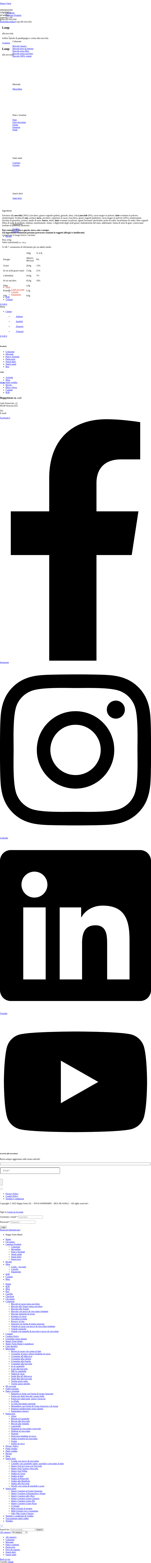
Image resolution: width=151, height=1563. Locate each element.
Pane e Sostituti (18, 1251)
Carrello (14, 1269)
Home (8, 1239)
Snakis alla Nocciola (20, 1483)
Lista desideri (12, 1346)
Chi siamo (10, 1242)
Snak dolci (17, 198)
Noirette (14, 1433)
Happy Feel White (19, 1471)
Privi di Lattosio (13, 1549)
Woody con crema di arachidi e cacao (27, 1486)
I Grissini (15, 1506)
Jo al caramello (18, 1366)
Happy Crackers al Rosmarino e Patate (28, 1493)
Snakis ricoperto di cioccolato (24, 1438)
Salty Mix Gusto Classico (22, 1513)
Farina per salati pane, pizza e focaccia (28, 1398)
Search (39, 1529)
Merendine (17, 89)
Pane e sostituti (12, 1544)
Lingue (9, 311)
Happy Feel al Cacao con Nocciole (26, 1466)
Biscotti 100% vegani (22, 56)
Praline (15, 231)
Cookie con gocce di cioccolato (25, 1461)
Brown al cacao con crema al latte (26, 1351)
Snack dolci (16, 1256)
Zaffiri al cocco (18, 1443)
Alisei (13, 1416)
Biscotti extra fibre (20, 51)
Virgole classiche (18, 1329)
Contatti (9, 1276)
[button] (75, 307)
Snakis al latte (17, 1476)
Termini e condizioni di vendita (19, 1516)
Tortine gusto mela (19, 1381)
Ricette (9, 1261)
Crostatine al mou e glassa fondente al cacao (30, 1353)
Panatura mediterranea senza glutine (27, 1408)
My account (11, 1386)
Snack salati (16, 1254)
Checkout (10, 1296)
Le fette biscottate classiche (23, 1403)
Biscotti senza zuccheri (22, 53)
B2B (8, 1274)
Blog (8, 1279)
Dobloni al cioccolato (20, 1431)
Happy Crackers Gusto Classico (25, 1498)
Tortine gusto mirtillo (20, 1383)
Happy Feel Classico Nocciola (24, 1468)
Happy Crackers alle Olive (23, 1496)
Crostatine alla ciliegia (21, 1358)
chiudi (10, 1562)
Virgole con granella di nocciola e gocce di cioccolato (35, 1331)
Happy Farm (5, 3)
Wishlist (9, 1521)
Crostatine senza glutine (16, 1339)
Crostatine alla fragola (21, 1361)
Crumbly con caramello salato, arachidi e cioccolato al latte (37, 1463)
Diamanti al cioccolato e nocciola (26, 1428)
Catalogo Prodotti (13, 1244)
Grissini (16, 165)
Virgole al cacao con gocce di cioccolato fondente (33, 1326)
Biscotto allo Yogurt (20, 1309)
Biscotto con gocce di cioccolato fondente (29, 1311)
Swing (14, 1441)
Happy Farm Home (14, 1341)
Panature (16, 127)
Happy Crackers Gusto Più (23, 1501)
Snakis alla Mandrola (20, 1481)
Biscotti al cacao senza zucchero (25, 1304)
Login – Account (18, 1266)
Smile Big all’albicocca (21, 1376)
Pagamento (16, 1271)
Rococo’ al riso (18, 1321)
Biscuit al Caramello (20, 1418)
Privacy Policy (12, 1446)
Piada (14, 130)
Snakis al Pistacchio (20, 1478)
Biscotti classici (19, 46)
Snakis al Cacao (18, 1473)
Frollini (15, 229)
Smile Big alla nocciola (21, 1378)
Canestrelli (16, 1426)
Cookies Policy (12, 1336)
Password (5, 1222)
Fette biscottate (19, 122)
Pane (14, 120)
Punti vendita (11, 1448)
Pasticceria (16, 1259)
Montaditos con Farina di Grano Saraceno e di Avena (34, 1406)
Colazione (15, 1246)
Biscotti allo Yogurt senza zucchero (26, 1306)
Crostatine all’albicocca (21, 1356)
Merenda (9, 1542)
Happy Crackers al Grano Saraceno (26, 1491)
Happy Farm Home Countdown (20, 1344)
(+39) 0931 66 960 (12, 411)
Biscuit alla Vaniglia (20, 1423)
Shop (8, 1264)
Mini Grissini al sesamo (21, 1508)
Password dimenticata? (10, 1230)
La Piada (15, 1401)
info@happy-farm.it (16, 413)
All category (11, 1537)
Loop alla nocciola (19, 1368)
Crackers (16, 163)
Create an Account (15, 1212)
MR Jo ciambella (18, 1371)
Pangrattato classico (20, 1411)
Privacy (48, 1189)
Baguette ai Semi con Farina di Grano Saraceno (32, 1393)
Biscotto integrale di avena (23, 1314)
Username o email (9, 1217)
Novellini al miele (19, 1319)
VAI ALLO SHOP (77, 1209)
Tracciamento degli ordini (17, 1518)
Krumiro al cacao (18, 1316)
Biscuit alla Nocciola (20, 1421)
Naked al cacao (18, 1373)
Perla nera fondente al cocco (23, 1436)
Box (7, 1291)
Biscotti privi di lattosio (23, 48)
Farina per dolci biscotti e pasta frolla (27, 1396)
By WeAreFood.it (97, 1203)
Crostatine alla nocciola (21, 1363)
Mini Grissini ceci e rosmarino (24, 1511)
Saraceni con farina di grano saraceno (27, 1324)
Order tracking (12, 1388)
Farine (15, 125)
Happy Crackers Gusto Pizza (24, 1503)
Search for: (5, 1529)
